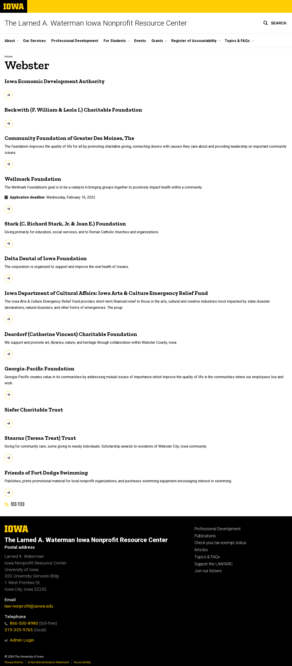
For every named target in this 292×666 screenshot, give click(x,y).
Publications (205, 536)
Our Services (34, 41)
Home (9, 56)
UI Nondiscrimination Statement (48, 662)
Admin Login (22, 640)
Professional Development (74, 41)
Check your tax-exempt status (220, 542)
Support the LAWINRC (213, 564)
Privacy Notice (14, 662)
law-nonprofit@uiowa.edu (29, 606)
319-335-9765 (19, 629)
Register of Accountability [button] (193, 41)
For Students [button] (115, 41)
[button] (275, 23)
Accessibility (82, 662)
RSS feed (14, 504)
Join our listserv (208, 571)
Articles (201, 550)
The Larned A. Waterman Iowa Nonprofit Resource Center (96, 23)
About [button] (10, 41)
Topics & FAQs (207, 557)
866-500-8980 (21, 623)
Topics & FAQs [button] (237, 41)
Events (140, 41)
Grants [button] (157, 41)
